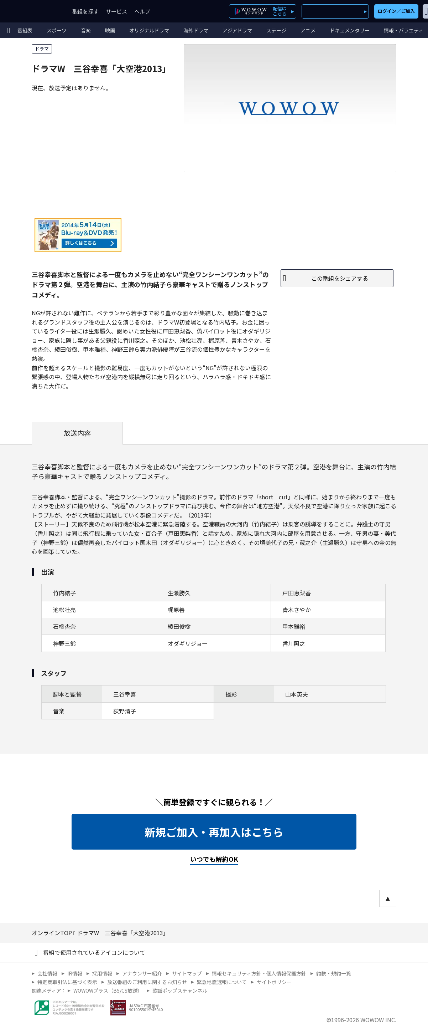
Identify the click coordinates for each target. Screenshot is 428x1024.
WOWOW (31, 11)
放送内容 (77, 433)
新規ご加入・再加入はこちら (214, 832)
